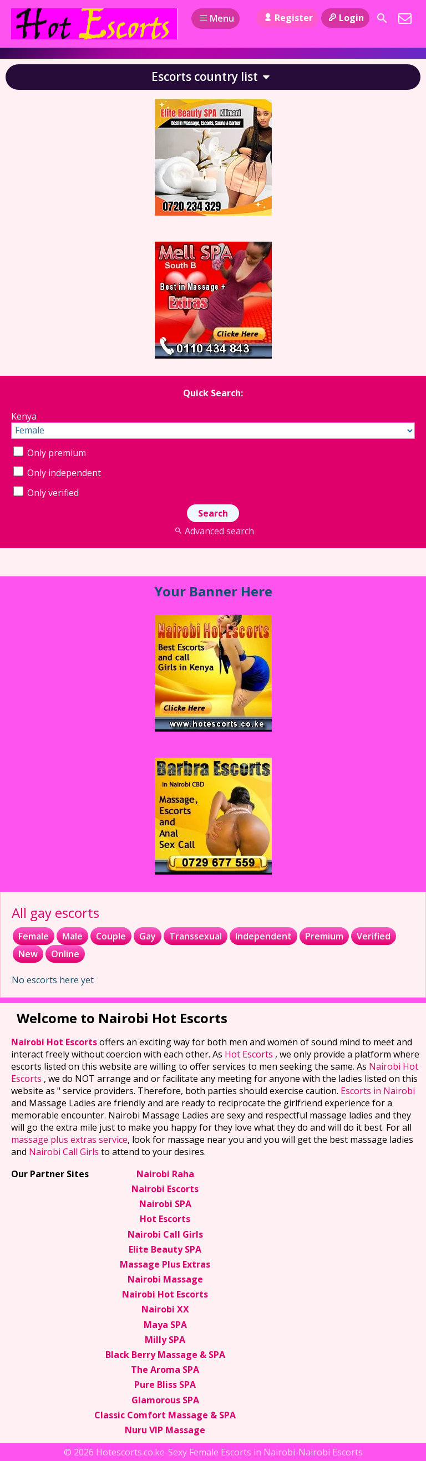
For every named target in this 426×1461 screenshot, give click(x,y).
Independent (263, 936)
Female (33, 936)
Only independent (57, 473)
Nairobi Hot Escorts (55, 1042)
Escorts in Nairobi (378, 1091)
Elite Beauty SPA (165, 1249)
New (28, 954)
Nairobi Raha (165, 1174)
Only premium (49, 453)
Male (72, 936)
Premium (324, 936)
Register (287, 18)
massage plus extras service (69, 1139)
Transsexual (195, 936)
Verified (373, 936)
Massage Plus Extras (165, 1264)
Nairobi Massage (165, 1279)
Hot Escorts (250, 1054)
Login (345, 18)
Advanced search (212, 531)
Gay (147, 936)
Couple (111, 936)
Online (65, 954)
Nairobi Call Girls (64, 1152)
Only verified (46, 493)
